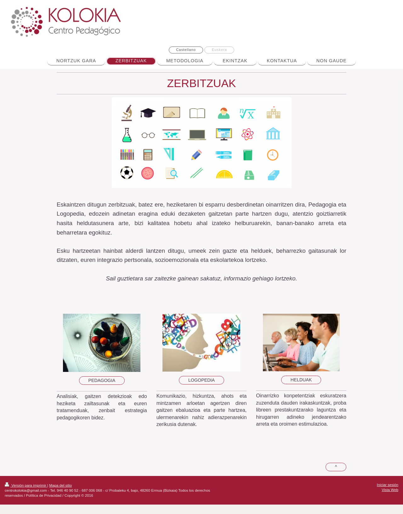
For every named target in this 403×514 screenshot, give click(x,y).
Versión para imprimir (26, 485)
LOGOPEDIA (201, 380)
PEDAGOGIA (101, 380)
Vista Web (390, 490)
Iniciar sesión (387, 485)
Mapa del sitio (60, 485)
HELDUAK (301, 379)
